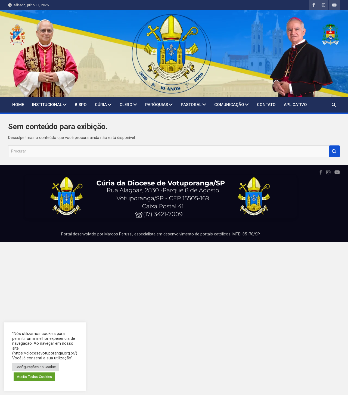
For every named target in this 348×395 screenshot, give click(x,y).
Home (18, 104)
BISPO (81, 104)
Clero (126, 104)
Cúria (101, 104)
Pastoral (191, 104)
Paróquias (156, 104)
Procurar (334, 151)
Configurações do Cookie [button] (35, 367)
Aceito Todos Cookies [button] (34, 377)
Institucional (47, 104)
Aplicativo (295, 104)
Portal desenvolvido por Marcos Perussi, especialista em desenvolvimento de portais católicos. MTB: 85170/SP (160, 234)
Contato (266, 104)
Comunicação (229, 104)
